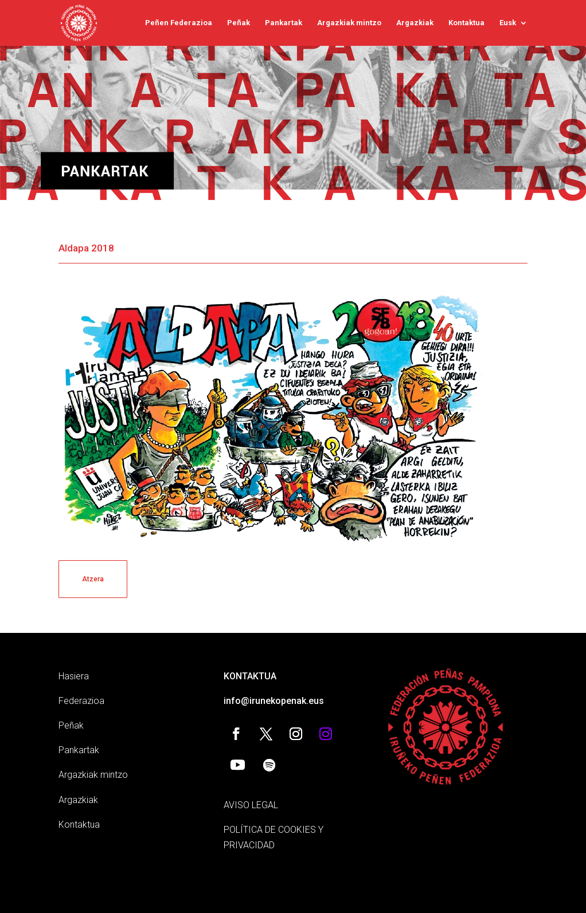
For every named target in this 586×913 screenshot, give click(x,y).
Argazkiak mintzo (349, 23)
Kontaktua (466, 23)
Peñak (238, 23)
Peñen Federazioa (178, 23)
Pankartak (283, 23)
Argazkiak (414, 23)
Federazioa (81, 700)
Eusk (507, 23)
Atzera (93, 579)
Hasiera (73, 676)
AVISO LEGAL (251, 805)
